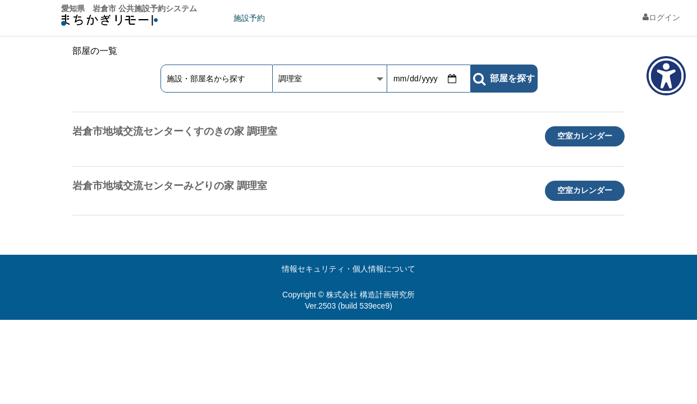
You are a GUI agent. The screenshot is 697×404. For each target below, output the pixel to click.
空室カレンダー (584, 135)
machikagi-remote (109, 22)
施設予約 (249, 17)
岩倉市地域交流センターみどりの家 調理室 (169, 185)
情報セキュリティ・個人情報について (348, 268)
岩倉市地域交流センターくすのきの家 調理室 (174, 131)
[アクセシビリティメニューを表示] (666, 75)
